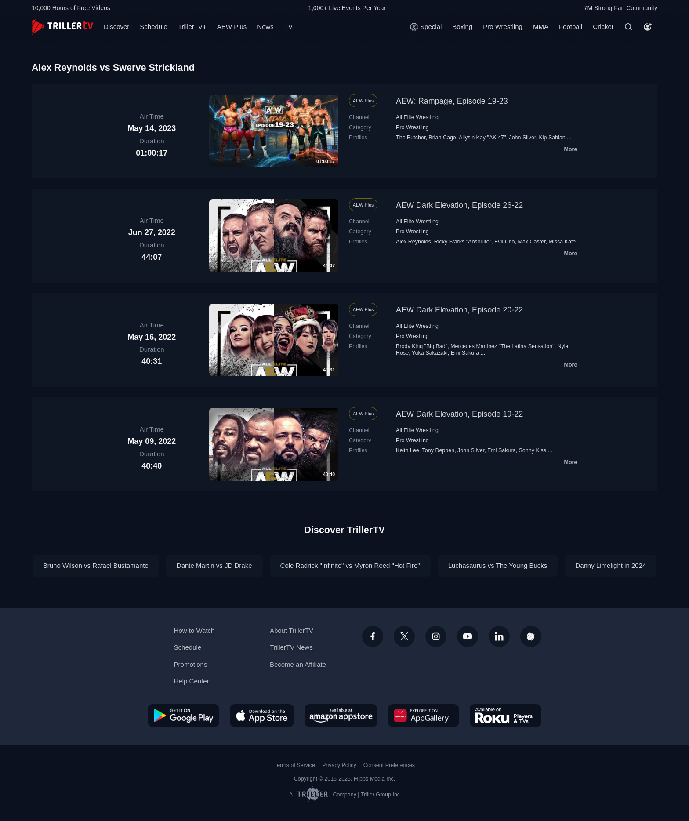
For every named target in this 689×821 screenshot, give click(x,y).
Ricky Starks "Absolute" (462, 242)
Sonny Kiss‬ (532, 450)
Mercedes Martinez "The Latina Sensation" (502, 346)
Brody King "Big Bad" (421, 346)
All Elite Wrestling (417, 117)
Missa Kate (562, 242)
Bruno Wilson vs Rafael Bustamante (96, 565)
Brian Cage (442, 137)
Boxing (462, 26)
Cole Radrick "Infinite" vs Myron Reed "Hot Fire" (350, 565)
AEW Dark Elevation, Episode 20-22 (459, 309)
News (265, 26)
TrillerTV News (291, 647)
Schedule (153, 26)
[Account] (647, 26)
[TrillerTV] (62, 26)
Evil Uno (504, 242)
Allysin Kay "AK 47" (482, 137)
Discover (116, 26)
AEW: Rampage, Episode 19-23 (452, 101)
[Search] (628, 26)
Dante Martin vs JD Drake (214, 565)
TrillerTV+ (192, 26)
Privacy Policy (339, 765)
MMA (540, 26)
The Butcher (410, 137)
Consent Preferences (389, 765)
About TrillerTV (291, 630)
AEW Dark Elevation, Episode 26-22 (459, 205)
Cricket (603, 26)
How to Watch (194, 630)
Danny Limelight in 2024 (610, 565)
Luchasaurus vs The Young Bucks (498, 565)
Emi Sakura (465, 353)
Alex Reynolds (413, 242)
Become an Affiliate (298, 664)
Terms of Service (294, 765)
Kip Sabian (552, 137)
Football (570, 26)
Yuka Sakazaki (430, 353)
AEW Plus (232, 26)
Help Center (191, 681)
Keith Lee (407, 450)
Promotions (190, 664)
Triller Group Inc (380, 795)
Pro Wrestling (502, 26)
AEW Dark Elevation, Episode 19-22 (459, 414)
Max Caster (531, 242)
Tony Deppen (438, 450)
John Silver (522, 137)
